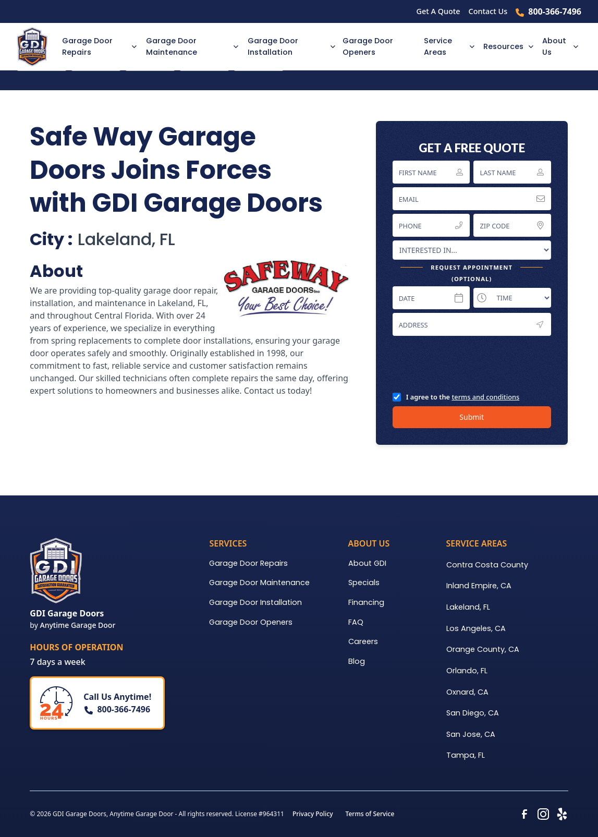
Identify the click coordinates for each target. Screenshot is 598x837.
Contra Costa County (487, 565)
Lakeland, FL (468, 607)
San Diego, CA (472, 713)
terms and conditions (485, 397)
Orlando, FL (466, 670)
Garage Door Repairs (248, 563)
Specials (364, 582)
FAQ (355, 622)
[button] (98, 46)
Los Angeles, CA (476, 628)
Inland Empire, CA (478, 585)
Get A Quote (438, 11)
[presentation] (472, 363)
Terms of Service (370, 813)
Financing (366, 602)
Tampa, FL (465, 755)
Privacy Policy (312, 813)
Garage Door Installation (255, 602)
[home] (36, 46)
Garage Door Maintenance (259, 582)
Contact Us (488, 11)
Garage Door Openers (368, 46)
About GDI (367, 563)
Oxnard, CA (467, 692)
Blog (356, 661)
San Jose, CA (470, 734)
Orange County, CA (482, 649)
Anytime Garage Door (77, 625)
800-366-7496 (554, 11)
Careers (363, 641)
